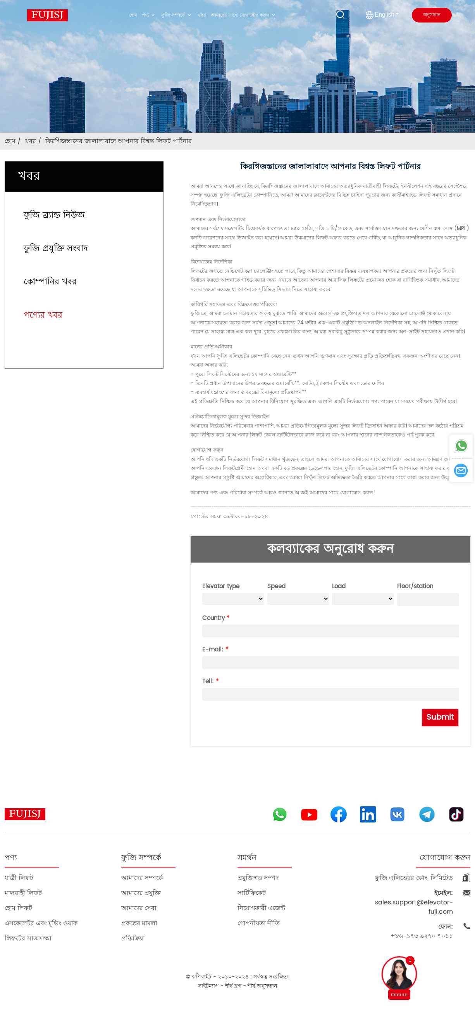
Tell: (208, 681)
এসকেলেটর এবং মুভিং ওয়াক (41, 923)
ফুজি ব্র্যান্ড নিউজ (54, 215)
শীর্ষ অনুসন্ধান (262, 986)
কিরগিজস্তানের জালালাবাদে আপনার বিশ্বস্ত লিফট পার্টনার (118, 141)
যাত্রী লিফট (19, 878)
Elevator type (220, 586)
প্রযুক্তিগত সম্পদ (258, 878)
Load (339, 586)
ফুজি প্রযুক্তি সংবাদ (56, 248)
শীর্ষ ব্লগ (233, 986)
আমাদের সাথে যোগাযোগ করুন (244, 15)
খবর (202, 15)
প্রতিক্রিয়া (133, 938)
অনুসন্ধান (432, 15)
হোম (133, 15)
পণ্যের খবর (43, 315)
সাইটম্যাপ (208, 986)
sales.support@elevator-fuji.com (414, 902)
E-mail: (213, 649)
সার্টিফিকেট (252, 893)
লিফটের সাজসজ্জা (28, 938)
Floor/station (415, 586)
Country (213, 618)
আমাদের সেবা (139, 908)
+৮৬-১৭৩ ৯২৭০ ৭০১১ (422, 931)
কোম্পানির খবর (50, 282)
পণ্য (149, 15)
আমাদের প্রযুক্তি (141, 893)
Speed (276, 586)
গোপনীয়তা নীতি (259, 923)
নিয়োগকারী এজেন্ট (262, 908)
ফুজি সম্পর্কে (177, 15)
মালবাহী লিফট (23, 893)
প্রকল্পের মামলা (139, 923)
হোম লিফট (18, 908)
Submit (440, 717)
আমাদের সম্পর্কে (142, 878)
